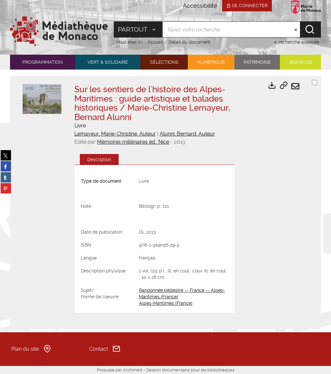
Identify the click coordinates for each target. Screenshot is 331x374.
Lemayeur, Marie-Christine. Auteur (115, 134)
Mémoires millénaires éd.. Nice (133, 142)
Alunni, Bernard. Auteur (187, 134)
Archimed (132, 370)
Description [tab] (99, 159)
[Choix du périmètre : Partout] (138, 29)
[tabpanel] (154, 242)
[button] (42, 62)
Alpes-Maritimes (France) (165, 303)
